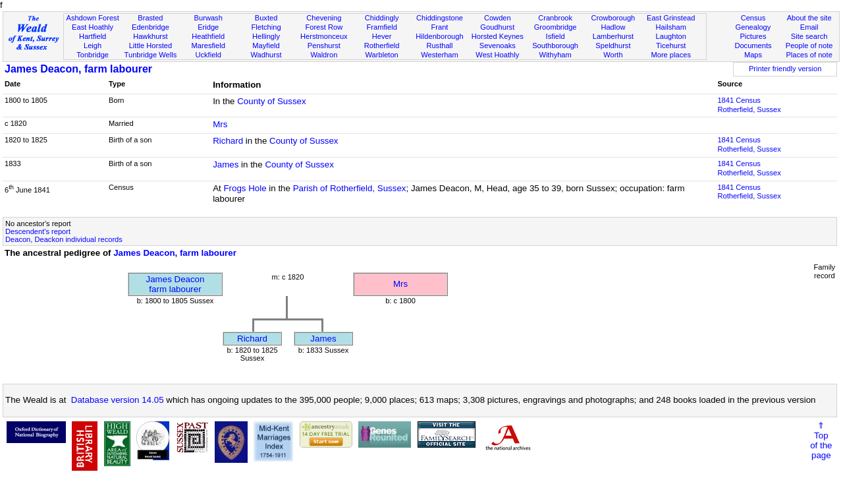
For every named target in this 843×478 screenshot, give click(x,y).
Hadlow (613, 27)
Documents (752, 45)
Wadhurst (265, 55)
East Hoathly (92, 27)
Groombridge (555, 27)
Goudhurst (497, 27)
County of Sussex (271, 101)
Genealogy (753, 27)
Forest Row (323, 27)
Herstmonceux (324, 36)
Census (753, 18)
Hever (382, 36)
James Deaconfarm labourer (175, 284)
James (225, 164)
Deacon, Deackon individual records (63, 239)
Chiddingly (382, 18)
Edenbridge (150, 27)
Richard (228, 141)
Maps (753, 55)
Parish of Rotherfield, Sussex (349, 188)
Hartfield (92, 36)
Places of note (809, 55)
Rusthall (439, 45)
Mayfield (265, 45)
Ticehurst (671, 45)
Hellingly (266, 36)
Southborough (555, 45)
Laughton (671, 36)
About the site (809, 18)
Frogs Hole (244, 188)
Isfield (555, 36)
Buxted (266, 18)
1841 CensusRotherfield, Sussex (748, 104)
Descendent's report (37, 231)
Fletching (266, 27)
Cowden (497, 18)
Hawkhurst (150, 36)
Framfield (382, 27)
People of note (809, 45)
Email (809, 27)
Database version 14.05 (117, 400)
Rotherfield (382, 45)
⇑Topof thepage (821, 440)
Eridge (208, 27)
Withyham (555, 55)
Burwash (208, 18)
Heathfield (208, 36)
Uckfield (208, 55)
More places (671, 55)
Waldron (323, 55)
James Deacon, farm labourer (78, 69)
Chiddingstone (439, 18)
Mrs (220, 124)
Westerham (439, 55)
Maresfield (208, 45)
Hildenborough (439, 36)
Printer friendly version (785, 69)
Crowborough (613, 18)
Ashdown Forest (92, 18)
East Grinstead (671, 18)
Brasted (150, 18)
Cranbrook (555, 18)
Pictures (753, 36)
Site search (809, 36)
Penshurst (324, 45)
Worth (612, 55)
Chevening (323, 18)
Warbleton (382, 55)
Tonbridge (92, 55)
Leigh (92, 45)
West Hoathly (497, 55)
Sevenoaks (497, 45)
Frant (440, 27)
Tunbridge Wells (150, 55)
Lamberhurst (613, 36)
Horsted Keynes (498, 36)
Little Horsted (150, 45)
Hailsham (671, 27)
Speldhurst (612, 45)
